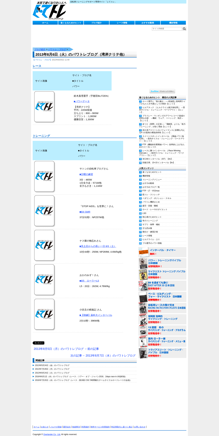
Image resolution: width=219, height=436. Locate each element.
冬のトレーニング (150, 217)
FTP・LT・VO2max (150, 187)
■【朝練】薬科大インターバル (96, 311)
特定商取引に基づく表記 (121, 424)
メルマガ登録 (56, 424)
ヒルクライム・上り (151, 236)
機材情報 (173, 23)
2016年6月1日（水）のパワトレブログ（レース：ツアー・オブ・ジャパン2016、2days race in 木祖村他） (81, 373)
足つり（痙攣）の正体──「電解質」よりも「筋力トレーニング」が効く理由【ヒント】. (162, 122)
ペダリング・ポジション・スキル (156, 195)
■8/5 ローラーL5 (89, 277)
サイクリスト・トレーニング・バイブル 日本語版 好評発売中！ (162, 271)
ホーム (45, 23)
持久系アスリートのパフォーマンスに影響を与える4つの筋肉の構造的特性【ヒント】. (162, 128)
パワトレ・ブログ (57, 46)
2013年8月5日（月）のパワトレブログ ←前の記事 (66, 345)
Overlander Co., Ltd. (52, 431)
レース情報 (122, 23)
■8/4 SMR (85, 208)
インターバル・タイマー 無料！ (162, 249)
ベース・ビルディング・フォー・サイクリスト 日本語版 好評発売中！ (162, 293)
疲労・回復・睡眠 (150, 202)
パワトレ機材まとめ (151, 199)
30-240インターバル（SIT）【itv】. (157, 156)
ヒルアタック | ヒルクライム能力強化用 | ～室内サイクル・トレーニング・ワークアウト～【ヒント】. (162, 106)
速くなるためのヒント (71, 23)
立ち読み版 (147, 225)
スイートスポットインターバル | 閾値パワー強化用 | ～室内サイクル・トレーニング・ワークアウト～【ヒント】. (161, 135)
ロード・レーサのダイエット (154, 206)
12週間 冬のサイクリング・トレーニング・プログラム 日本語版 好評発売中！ (162, 327)
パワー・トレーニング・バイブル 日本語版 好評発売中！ (162, 260)
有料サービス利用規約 (100, 424)
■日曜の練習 (86, 171)
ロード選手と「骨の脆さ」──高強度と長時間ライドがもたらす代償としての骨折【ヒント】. (162, 99)
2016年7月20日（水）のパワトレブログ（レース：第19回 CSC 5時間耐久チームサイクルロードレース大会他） (83, 377)
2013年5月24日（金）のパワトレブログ (52, 362)
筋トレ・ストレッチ (151, 191)
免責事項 (76, 424)
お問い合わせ (140, 424)
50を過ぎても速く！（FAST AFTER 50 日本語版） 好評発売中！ (162, 282)
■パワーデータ (82, 98)
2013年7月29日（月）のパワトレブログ (52, 366)
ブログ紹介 (96, 23)
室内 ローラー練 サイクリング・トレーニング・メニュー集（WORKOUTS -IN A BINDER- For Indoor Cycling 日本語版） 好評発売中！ (162, 338)
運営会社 (67, 424)
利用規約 (85, 424)
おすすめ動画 (148, 23)
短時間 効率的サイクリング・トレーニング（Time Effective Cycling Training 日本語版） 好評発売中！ (162, 316)
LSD (144, 210)
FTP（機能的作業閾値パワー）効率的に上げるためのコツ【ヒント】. (162, 142)
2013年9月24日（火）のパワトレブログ (52, 370)
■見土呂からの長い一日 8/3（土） (98, 243)
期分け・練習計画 (150, 229)
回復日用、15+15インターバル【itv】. (158, 159)
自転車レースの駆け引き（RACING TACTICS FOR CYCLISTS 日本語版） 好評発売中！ (162, 305)
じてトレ (50, 10)
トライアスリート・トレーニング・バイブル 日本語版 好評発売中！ (162, 349)
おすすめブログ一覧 (151, 184)
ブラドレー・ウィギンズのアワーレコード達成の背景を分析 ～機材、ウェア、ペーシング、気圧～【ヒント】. (162, 114)
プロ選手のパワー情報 (152, 240)
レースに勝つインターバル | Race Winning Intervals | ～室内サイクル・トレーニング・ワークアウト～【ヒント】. (161, 149)
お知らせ (45, 424)
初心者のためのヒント (152, 214)
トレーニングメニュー (152, 176)
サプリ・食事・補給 (151, 221)
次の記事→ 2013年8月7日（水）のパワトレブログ (103, 352)
